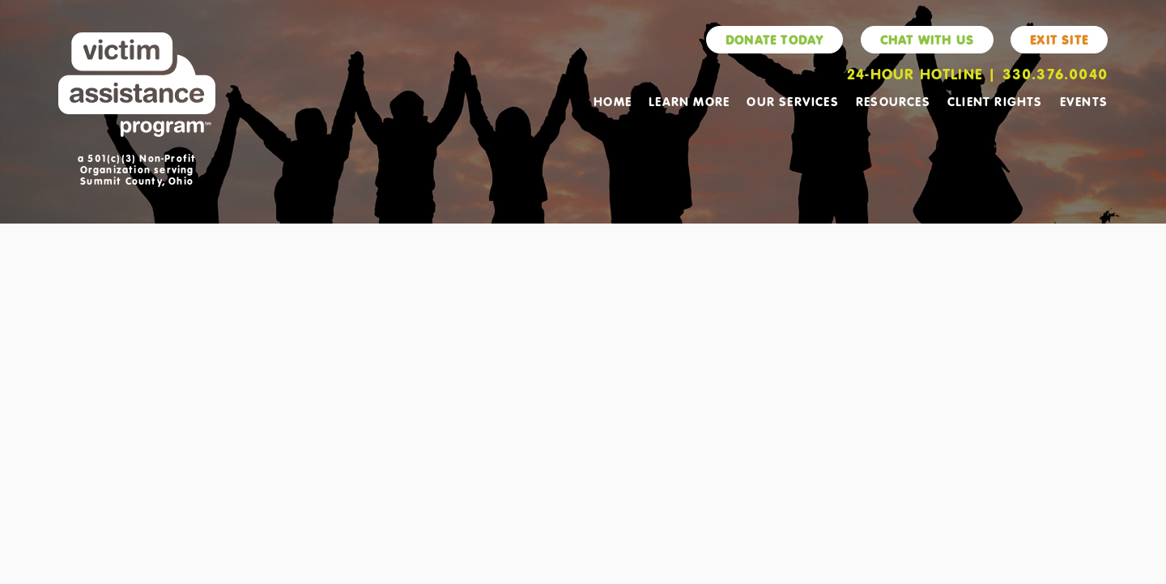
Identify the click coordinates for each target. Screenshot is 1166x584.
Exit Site (1059, 40)
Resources (893, 101)
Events (1084, 101)
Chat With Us (927, 40)
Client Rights (995, 101)
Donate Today (774, 40)
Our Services (792, 101)
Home (613, 101)
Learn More (689, 101)
